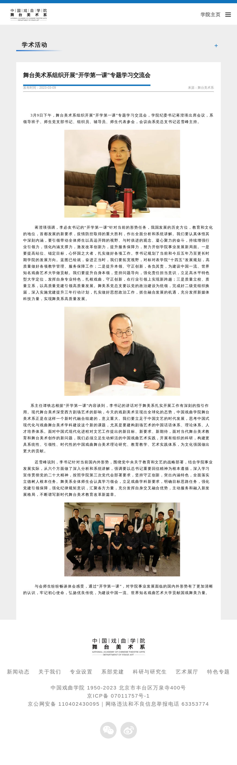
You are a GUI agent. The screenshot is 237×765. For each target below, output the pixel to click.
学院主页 (211, 14)
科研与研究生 (150, 671)
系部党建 (112, 671)
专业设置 (81, 671)
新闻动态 (18, 671)
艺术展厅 (187, 671)
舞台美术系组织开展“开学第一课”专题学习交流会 (86, 75)
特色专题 (218, 671)
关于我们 (49, 671)
